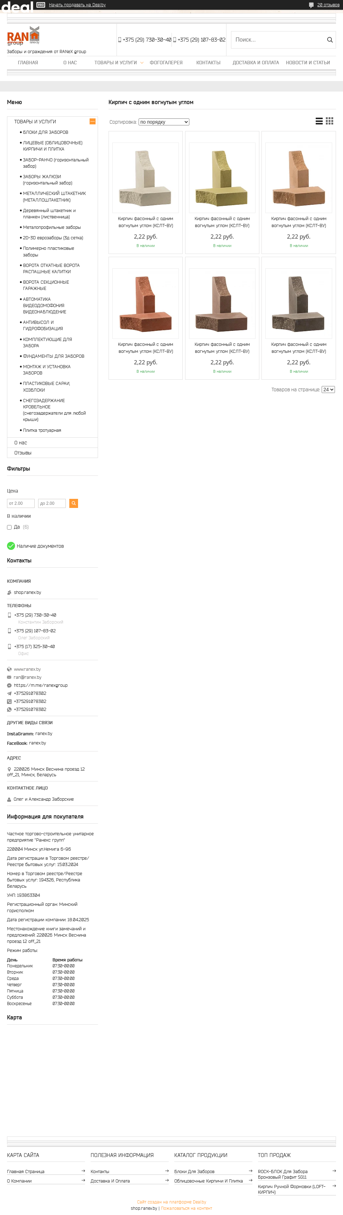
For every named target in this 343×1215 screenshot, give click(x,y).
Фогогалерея (166, 62)
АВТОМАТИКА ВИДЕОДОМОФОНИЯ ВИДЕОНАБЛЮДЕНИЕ (44, 305)
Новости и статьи (308, 62)
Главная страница (25, 1171)
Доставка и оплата (256, 62)
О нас (70, 62)
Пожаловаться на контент (186, 1208)
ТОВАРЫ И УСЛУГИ (35, 121)
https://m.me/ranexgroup (41, 685)
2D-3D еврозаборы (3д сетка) (53, 237)
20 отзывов (328, 4)
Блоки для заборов (194, 1171)
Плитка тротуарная (42, 430)
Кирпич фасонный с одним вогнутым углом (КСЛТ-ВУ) (145, 222)
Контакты (208, 62)
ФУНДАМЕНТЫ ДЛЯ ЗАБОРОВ (53, 356)
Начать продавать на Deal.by (77, 4)
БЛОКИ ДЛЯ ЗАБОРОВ (45, 132)
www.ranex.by (27, 669)
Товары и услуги (115, 62)
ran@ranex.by (27, 677)
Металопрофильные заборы (52, 227)
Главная (28, 62)
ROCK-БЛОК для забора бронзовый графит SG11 (283, 1174)
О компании (19, 1181)
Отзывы (22, 453)
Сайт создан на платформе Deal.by (171, 1202)
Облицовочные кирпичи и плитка (208, 1181)
